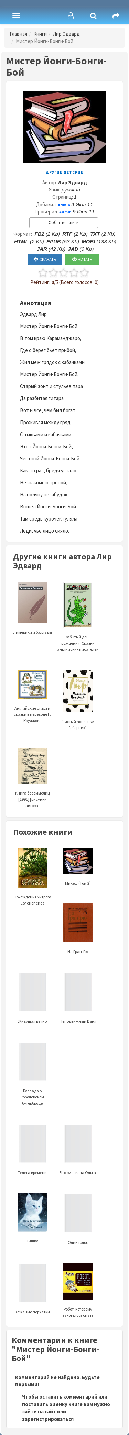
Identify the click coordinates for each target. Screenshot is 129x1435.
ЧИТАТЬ (82, 259)
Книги (40, 34)
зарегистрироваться (48, 1419)
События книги (64, 223)
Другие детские (64, 172)
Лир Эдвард (66, 34)
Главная (18, 34)
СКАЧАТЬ (45, 259)
